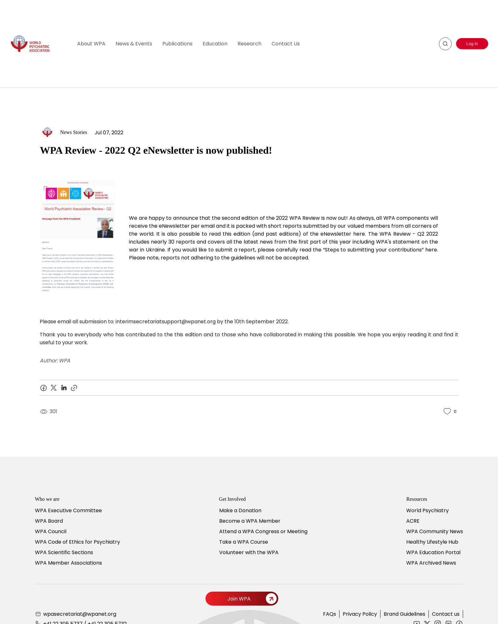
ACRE (413, 521)
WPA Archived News (431, 563)
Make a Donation (240, 510)
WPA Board (49, 521)
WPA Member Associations (68, 563)
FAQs (329, 614)
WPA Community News (434, 531)
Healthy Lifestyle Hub (432, 542)
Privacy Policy (360, 614)
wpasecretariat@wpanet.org (79, 614)
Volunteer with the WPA (249, 552)
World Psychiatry (427, 510)
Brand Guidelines (404, 614)
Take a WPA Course (243, 542)
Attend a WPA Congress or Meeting (263, 531)
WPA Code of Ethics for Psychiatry (77, 542)
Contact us (446, 614)
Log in (472, 43)
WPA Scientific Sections (64, 552)
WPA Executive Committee (68, 510)
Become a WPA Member (249, 521)
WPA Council (50, 531)
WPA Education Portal (433, 552)
